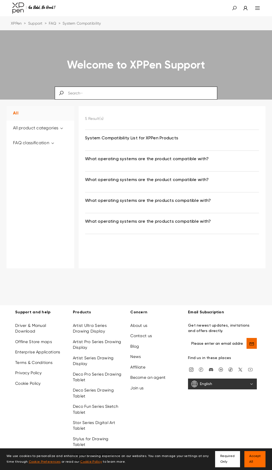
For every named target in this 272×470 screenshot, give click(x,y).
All (15, 113)
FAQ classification (34, 142)
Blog (134, 346)
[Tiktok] (230, 369)
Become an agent (148, 377)
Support (35, 23)
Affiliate (137, 367)
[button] (234, 8)
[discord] (211, 369)
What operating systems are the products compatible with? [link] (148, 201)
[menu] (254, 8)
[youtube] (250, 369)
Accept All (255, 459)
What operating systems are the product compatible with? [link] (147, 159)
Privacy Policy (28, 372)
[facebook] (201, 369)
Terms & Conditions (34, 362)
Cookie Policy (28, 383)
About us (138, 325)
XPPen (16, 23)
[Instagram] (191, 369)
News (135, 356)
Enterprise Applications (37, 352)
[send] (252, 343)
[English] (222, 384)
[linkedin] (221, 369)
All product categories (38, 127)
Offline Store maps (33, 341)
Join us (137, 388)
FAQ (52, 23)
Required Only (227, 459)
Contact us (141, 335)
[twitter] (240, 369)
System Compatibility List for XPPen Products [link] (131, 138)
